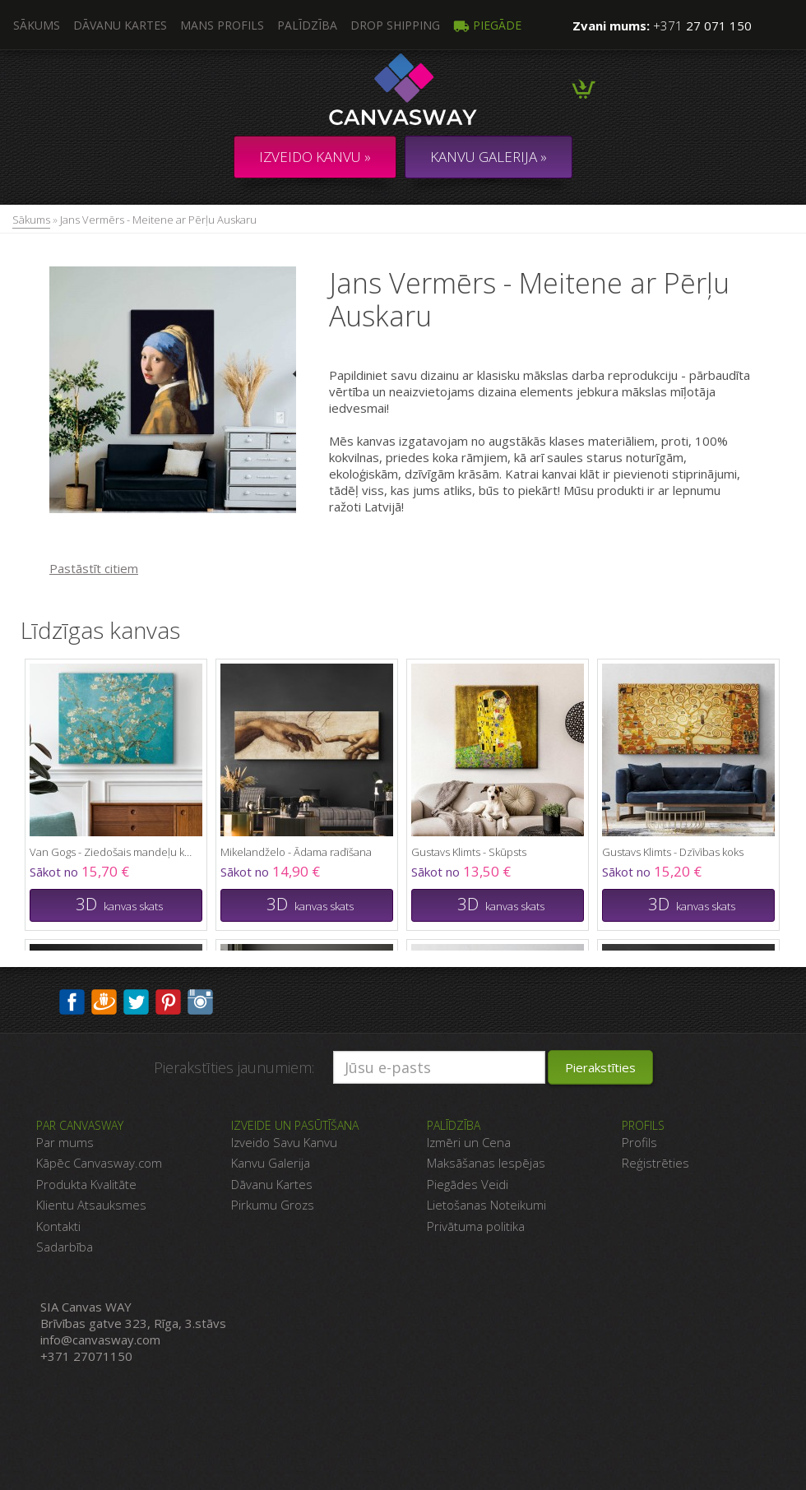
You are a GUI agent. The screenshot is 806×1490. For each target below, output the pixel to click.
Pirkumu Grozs (272, 1204)
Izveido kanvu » (315, 156)
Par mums (65, 1142)
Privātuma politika (476, 1226)
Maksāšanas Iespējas (486, 1163)
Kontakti (58, 1226)
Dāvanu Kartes (272, 1184)
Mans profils (222, 25)
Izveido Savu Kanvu (284, 1142)
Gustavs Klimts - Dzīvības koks (672, 851)
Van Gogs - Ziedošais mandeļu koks (112, 851)
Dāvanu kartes (120, 25)
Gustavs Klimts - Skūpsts (468, 851)
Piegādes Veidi (467, 1184)
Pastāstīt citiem (93, 568)
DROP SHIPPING (395, 25)
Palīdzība (307, 25)
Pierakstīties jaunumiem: (234, 1067)
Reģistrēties (655, 1163)
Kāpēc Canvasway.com (99, 1163)
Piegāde (487, 25)
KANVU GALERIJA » (488, 156)
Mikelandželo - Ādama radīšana (296, 851)
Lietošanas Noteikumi (486, 1204)
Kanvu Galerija (270, 1163)
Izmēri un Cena (469, 1142)
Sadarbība (64, 1246)
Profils (639, 1142)
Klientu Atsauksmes (91, 1204)
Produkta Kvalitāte (86, 1184)
